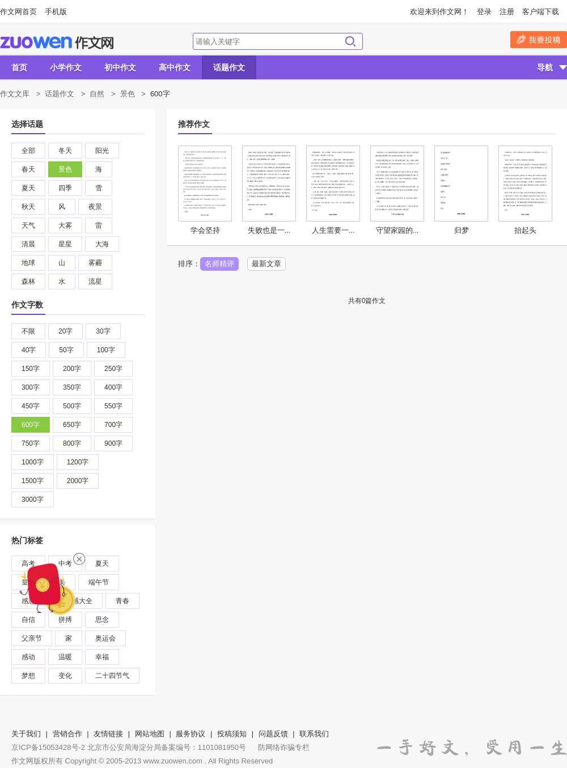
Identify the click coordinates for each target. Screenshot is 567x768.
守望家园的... (397, 230)
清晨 (28, 244)
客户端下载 (540, 11)
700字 (113, 425)
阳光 (102, 151)
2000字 (78, 481)
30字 (103, 331)
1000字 (33, 462)
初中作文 (120, 67)
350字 (72, 387)
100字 (106, 350)
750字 (31, 443)
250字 (113, 369)
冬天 (65, 151)
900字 (113, 443)
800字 (72, 443)
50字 (66, 350)
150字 (31, 369)
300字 (31, 387)
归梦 (461, 230)
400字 (113, 387)
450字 (31, 406)
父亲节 (32, 638)
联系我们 (314, 733)
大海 (102, 244)
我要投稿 (538, 39)
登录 (484, 11)
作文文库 (14, 93)
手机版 (56, 11)
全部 (28, 151)
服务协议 (190, 733)
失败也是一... (269, 230)
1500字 (33, 481)
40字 (29, 350)
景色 (127, 93)
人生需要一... (333, 230)
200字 (72, 369)
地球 (28, 263)
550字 (113, 406)
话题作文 (229, 67)
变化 (65, 676)
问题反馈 (273, 733)
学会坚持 (205, 230)
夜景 (95, 207)
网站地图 (149, 733)
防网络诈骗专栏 (284, 747)
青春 (122, 601)
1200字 (78, 462)
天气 (28, 225)
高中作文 (175, 67)
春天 (28, 169)
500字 (72, 406)
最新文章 (266, 263)
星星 (65, 244)
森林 (28, 281)
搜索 (350, 41)
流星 (95, 281)
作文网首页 (18, 11)
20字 (65, 331)
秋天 (28, 207)
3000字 (33, 500)
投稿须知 (232, 733)
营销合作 (67, 733)
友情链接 (108, 733)
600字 (31, 425)
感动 (28, 657)
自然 (97, 93)
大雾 (65, 225)
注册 (507, 11)
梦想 (28, 676)
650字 (72, 425)
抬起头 (525, 230)
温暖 (65, 657)
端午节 (98, 582)
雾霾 (95, 263)
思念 (102, 620)
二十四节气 (112, 676)
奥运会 (105, 638)
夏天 (28, 188)
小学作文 (66, 67)
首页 (19, 67)
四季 (65, 188)
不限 (28, 331)
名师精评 (219, 263)
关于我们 (26, 733)
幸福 (102, 657)
